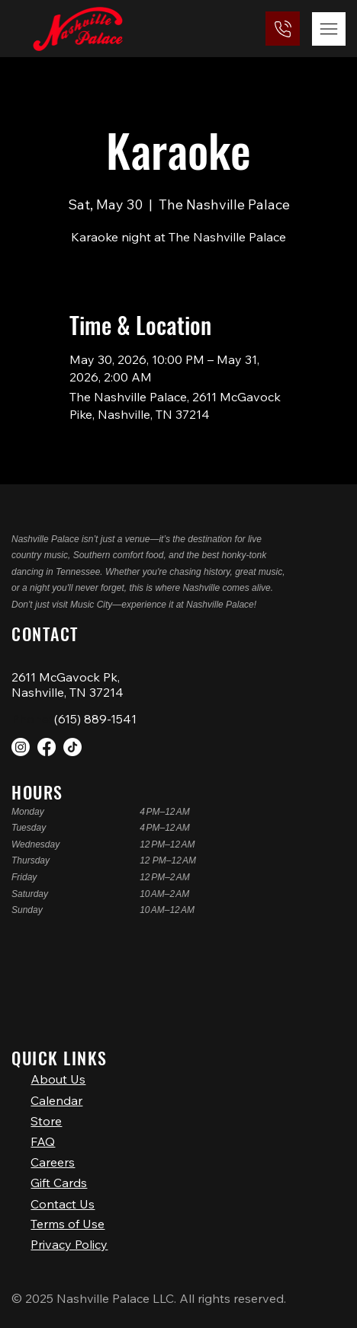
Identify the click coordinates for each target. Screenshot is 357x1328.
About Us (58, 1062)
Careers (53, 1153)
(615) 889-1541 (95, 718)
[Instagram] (20, 747)
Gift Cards (59, 1176)
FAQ (43, 1130)
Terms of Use (68, 1219)
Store (46, 1108)
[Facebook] (46, 747)
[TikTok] (72, 747)
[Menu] (329, 29)
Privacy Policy (69, 1244)
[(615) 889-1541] (282, 28)
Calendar (56, 1085)
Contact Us (63, 1200)
